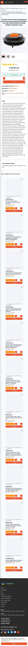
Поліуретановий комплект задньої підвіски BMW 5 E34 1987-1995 (14, 561)
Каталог (7, 8)
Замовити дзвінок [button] (5, 623)
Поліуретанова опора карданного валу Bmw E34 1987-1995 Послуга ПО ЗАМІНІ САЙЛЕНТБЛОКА (14, 490)
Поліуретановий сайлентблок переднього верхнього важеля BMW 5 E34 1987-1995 (13, 382)
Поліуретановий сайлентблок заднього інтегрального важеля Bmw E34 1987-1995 (13, 525)
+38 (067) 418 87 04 (5, 618)
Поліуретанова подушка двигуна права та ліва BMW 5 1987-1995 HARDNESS (14, 310)
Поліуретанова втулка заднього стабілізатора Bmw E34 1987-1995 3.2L (14, 418)
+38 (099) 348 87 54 (5, 620)
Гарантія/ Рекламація (6, 596)
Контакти (3, 604)
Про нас (2, 594)
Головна (2, 8)
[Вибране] (24, 2)
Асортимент (3, 589)
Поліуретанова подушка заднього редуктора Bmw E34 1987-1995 (14, 273)
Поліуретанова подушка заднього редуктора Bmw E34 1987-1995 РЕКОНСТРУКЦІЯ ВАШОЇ (14, 346)
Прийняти (14, 643)
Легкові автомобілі (14, 8)
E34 (24, 8)
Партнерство (4, 602)
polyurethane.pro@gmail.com (9, 627)
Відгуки (2, 606)
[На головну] (9, 2)
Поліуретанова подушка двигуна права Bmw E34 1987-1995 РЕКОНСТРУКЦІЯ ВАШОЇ (14, 238)
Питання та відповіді (5, 598)
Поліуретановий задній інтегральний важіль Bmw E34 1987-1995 (13, 202)
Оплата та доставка (5, 600)
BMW (21, 8)
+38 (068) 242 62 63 (5, 621)
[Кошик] (26, 2)
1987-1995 (4, 10)
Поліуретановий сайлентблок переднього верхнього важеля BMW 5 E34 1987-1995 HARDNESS (13, 454)
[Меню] (2, 2)
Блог (2, 591)
